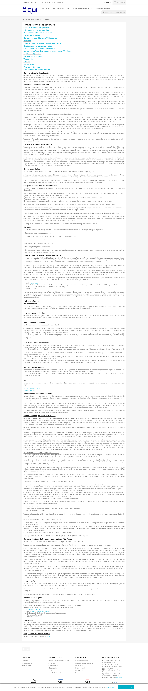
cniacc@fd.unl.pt (34, 609)
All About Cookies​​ (29, 390)
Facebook (24, 649)
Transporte (28, 59)
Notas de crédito (80, 668)
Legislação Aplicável (32, 54)
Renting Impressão (61, 8)
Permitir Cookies (126, 687)
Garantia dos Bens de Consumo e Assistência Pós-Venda (48, 51)
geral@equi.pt (34, 283)
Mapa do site (53, 668)
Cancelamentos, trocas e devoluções (39, 48)
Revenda (27, 41)
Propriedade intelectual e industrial (39, 33)
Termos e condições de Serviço (59, 661)
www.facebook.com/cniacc (40, 611)
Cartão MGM (29, 64)
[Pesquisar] (113, 12)
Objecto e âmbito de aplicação (36, 27)
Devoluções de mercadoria (84, 663)
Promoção (25, 661)
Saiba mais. (111, 687)
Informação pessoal (81, 661)
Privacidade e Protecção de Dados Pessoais (42, 43)
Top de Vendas (26, 665)
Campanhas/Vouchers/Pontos (37, 69)
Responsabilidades (32, 35)
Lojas (50, 670)
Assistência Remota (104, 8)
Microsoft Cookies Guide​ (32, 388)
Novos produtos (27, 663)
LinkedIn (28, 649)
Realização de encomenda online (38, 46)
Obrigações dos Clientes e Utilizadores (40, 38)
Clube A (27, 61)
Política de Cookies (32, 67)
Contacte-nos (53, 665)
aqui (48, 636)
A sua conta (80, 657)
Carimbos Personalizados (82, 8)
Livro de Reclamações (55, 673)
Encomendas (79, 665)
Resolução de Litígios (33, 56)
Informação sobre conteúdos (36, 30)
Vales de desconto (81, 673)
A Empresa (52, 663)
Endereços (79, 670)
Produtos (46, 8)
